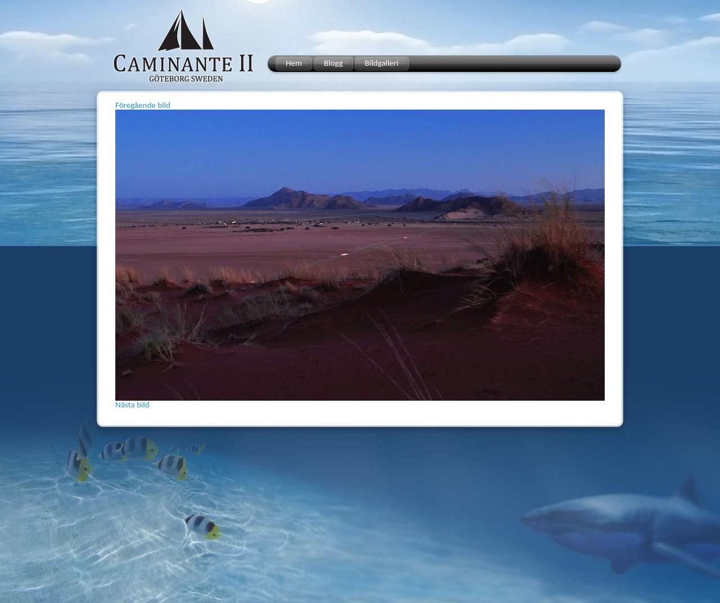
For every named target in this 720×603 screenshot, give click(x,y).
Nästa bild (132, 405)
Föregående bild (142, 105)
